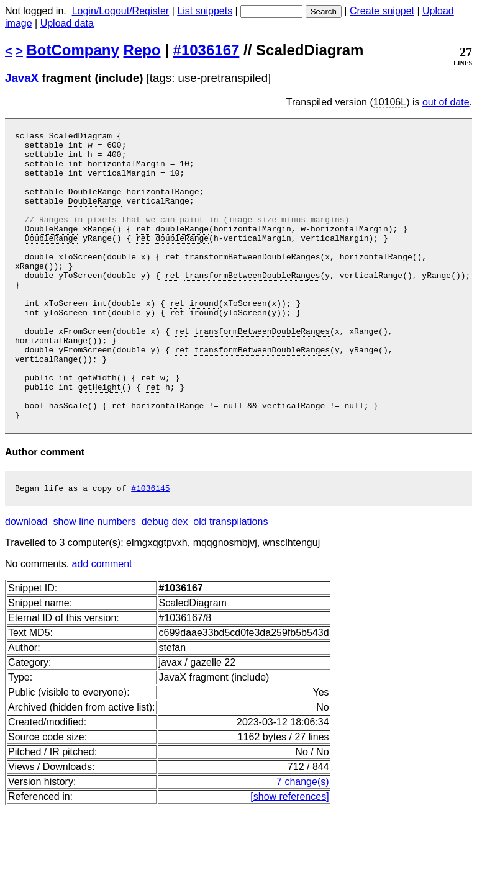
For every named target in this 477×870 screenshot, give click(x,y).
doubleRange (182, 248)
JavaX (22, 77)
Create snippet (382, 11)
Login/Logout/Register (121, 11)
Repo (142, 50)
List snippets (204, 11)
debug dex (165, 581)
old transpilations (230, 581)
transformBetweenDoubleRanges (252, 282)
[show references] (289, 856)
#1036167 (206, 50)
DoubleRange (95, 204)
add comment (102, 623)
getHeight (99, 438)
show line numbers (94, 581)
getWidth (97, 427)
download (26, 581)
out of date (446, 102)
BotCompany (73, 50)
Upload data (67, 23)
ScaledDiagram (80, 137)
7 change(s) (302, 841)
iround (204, 338)
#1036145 (150, 547)
